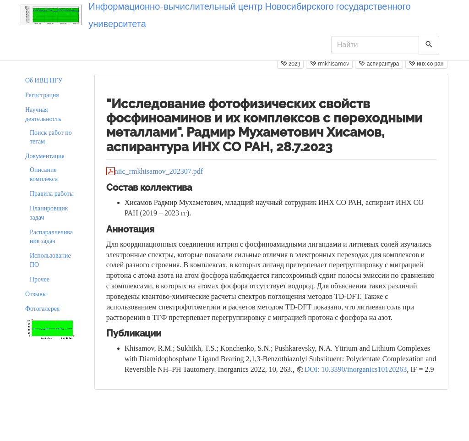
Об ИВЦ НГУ (43, 80)
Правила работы (52, 193)
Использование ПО (50, 260)
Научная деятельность (43, 114)
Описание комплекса (44, 174)
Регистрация (42, 95)
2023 (290, 63)
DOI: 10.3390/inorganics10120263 (356, 369)
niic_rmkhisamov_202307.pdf (159, 171)
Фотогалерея (42, 308)
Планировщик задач (49, 213)
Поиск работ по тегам (51, 137)
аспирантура (379, 63)
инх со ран (426, 63)
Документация (45, 156)
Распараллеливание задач (51, 237)
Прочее (39, 279)
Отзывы (36, 294)
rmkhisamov (329, 63)
